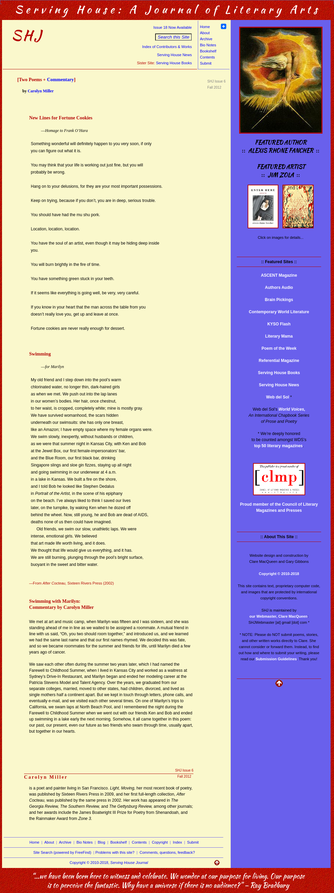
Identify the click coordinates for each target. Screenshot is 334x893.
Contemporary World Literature (279, 312)
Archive (206, 39)
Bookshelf (208, 51)
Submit (205, 63)
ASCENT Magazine (279, 275)
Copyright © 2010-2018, (109, 863)
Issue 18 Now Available (172, 27)
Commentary (60, 79)
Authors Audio (279, 287)
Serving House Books (174, 63)
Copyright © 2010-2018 (279, 574)
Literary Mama (279, 336)
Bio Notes (208, 45)
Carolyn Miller (41, 91)
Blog (101, 842)
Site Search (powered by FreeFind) (62, 852)
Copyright (160, 842)
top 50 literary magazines (278, 445)
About (205, 33)
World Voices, (291, 409)
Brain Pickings (279, 299)
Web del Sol (277, 397)
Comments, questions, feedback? (167, 852)
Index (177, 842)
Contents (207, 57)
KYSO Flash (279, 324)
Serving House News (174, 55)
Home (205, 27)
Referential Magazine (279, 360)
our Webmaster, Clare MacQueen (278, 616)
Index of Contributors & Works (167, 47)
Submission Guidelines (276, 659)
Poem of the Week (279, 348)
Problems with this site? (114, 852)
